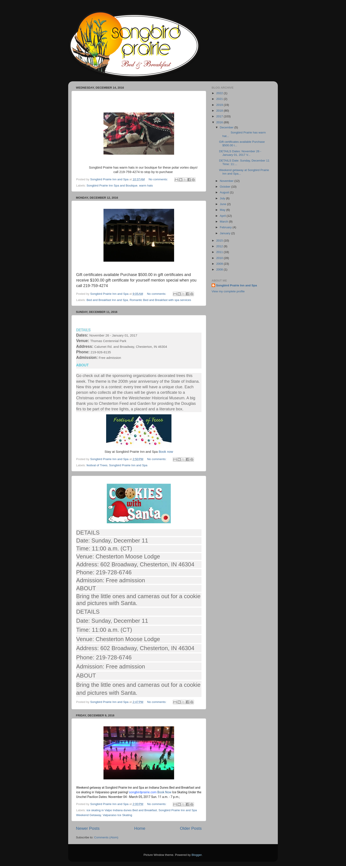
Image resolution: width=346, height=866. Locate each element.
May (223, 209)
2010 (220, 258)
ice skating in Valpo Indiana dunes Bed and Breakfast (121, 810)
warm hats (146, 185)
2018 (220, 110)
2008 (220, 269)
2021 (220, 99)
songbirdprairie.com (143, 792)
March (224, 221)
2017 (220, 116)
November (227, 181)
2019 (220, 105)
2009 (220, 263)
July (223, 198)
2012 (220, 246)
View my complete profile (228, 291)
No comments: (159, 179)
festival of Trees (96, 465)
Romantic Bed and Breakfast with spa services (160, 300)
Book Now (164, 792)
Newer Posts (88, 828)
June (223, 204)
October (225, 186)
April (223, 215)
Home (139, 828)
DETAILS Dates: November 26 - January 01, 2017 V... (240, 153)
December (227, 127)
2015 (220, 240)
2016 (220, 122)
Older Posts (191, 828)
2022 (220, 93)
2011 (220, 252)
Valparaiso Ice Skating (117, 815)
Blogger (197, 854)
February (226, 227)
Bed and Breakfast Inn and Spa (107, 300)
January (225, 233)
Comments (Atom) (106, 837)
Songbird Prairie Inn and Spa (128, 465)
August (225, 192)
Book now (166, 451)
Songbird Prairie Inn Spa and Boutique (111, 185)
